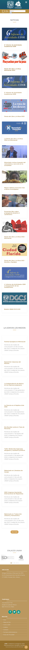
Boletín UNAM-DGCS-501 (12, 309)
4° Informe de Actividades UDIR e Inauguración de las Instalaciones (15, 286)
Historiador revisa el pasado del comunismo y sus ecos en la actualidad (15, 164)
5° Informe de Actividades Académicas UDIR (13, 93)
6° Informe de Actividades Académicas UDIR (13, 45)
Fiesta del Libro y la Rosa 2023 (14, 116)
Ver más (14, 532)
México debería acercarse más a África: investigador (14, 188)
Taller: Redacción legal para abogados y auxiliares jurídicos (14, 449)
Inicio (4, 620)
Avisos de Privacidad (8, 634)
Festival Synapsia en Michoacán (14, 341)
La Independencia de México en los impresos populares (14, 384)
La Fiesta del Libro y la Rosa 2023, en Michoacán (13, 139)
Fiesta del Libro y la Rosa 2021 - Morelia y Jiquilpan (14, 261)
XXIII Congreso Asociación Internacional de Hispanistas (13, 493)
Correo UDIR (6, 624)
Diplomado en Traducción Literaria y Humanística (13, 514)
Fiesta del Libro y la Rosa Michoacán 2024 (12, 69)
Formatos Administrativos (10, 632)
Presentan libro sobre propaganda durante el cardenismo (12, 213)
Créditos (5, 627)
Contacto (5, 629)
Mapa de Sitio (7, 622)
